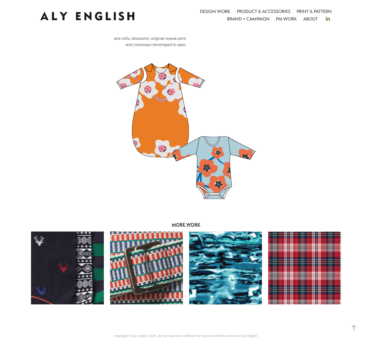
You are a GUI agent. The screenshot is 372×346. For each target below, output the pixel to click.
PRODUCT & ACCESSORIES (263, 11)
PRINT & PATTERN (314, 11)
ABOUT (310, 19)
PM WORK (286, 19)
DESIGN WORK (215, 11)
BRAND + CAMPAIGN (248, 19)
